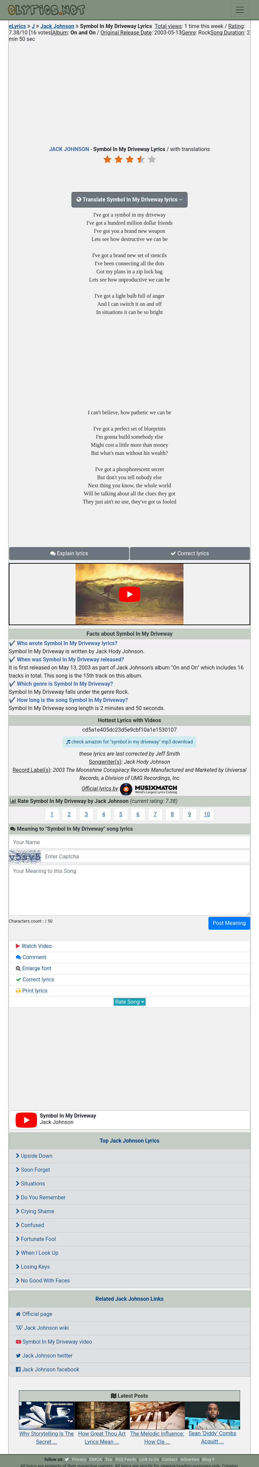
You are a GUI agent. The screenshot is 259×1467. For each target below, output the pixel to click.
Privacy (79, 1459)
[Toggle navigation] (239, 10)
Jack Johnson (57, 26)
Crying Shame (35, 1211)
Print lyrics (32, 990)
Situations (30, 1183)
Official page (34, 1314)
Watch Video (34, 946)
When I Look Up (37, 1253)
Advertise (189, 1459)
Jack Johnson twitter (44, 1355)
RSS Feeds (125, 1459)
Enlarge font (33, 968)
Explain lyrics (69, 553)
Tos (108, 1459)
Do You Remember (40, 1197)
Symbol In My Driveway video (54, 1342)
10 (207, 814)
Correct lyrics (190, 553)
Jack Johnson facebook (47, 1369)
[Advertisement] (129, 92)
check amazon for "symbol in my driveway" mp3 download (129, 741)
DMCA (95, 1459)
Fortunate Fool (36, 1239)
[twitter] (67, 1459)
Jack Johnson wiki (42, 1328)
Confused (30, 1225)
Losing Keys (33, 1267)
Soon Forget (33, 1170)
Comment (31, 957)
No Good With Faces (43, 1280)
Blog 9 (208, 1459)
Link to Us (149, 1459)
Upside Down (34, 1156)
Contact (169, 1459)
